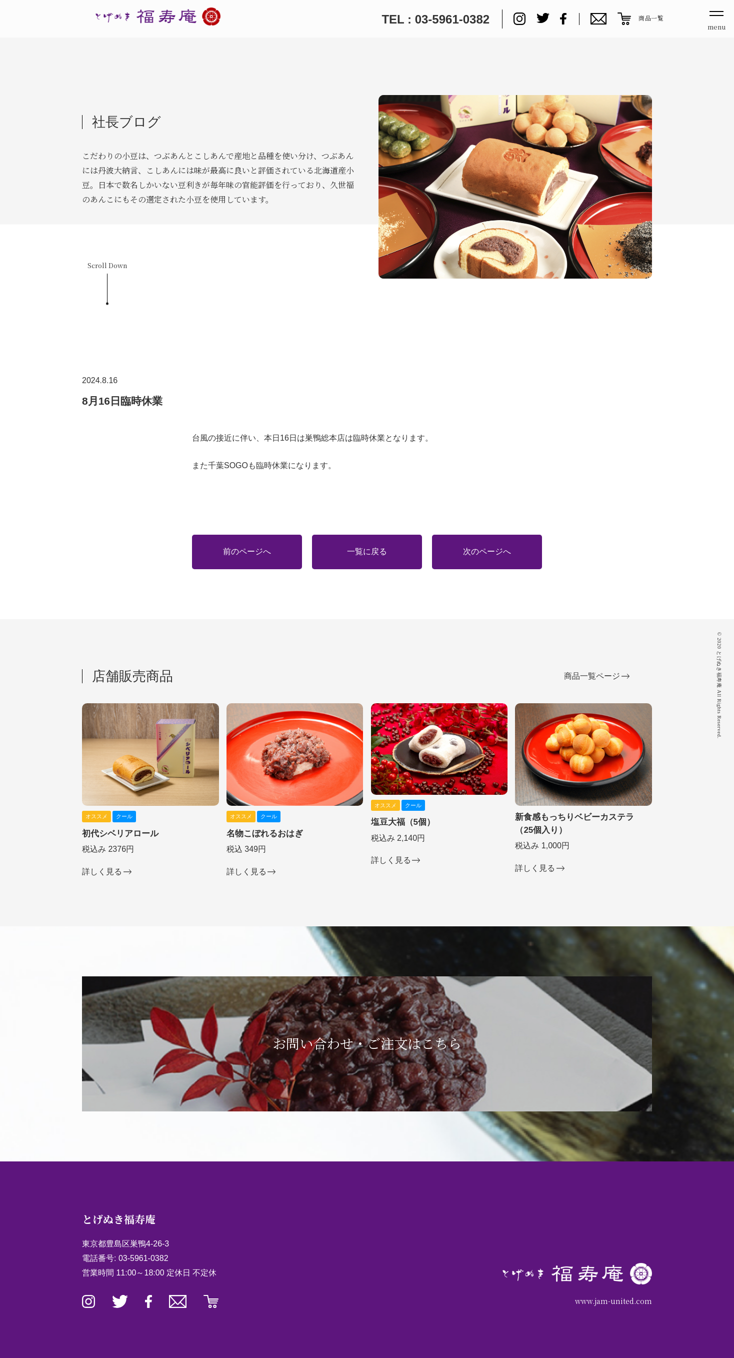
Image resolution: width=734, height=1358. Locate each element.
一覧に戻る (367, 551)
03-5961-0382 (143, 1258)
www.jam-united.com (613, 1301)
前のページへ (247, 551)
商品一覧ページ (592, 676)
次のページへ (487, 551)
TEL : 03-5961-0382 (436, 19)
